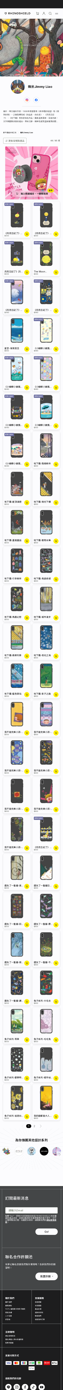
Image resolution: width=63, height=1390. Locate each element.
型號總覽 (38, 1302)
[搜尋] (50, 13)
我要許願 (46, 1276)
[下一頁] (60, 1154)
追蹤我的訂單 (40, 1319)
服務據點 (8, 1306)
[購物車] (37, 13)
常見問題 (38, 1306)
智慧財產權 (9, 1343)
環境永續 (8, 1312)
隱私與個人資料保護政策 (14, 1339)
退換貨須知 (39, 1312)
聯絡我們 (38, 1316)
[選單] (56, 13)
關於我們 (8, 1302)
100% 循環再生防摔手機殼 (15, 1309)
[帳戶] (43, 13)
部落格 (7, 1319)
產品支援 (38, 1309)
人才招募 (8, 1316)
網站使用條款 (10, 1336)
